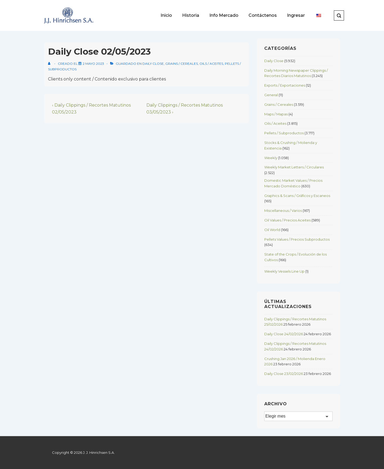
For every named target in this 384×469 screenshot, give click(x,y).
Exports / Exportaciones (284, 85)
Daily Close (153, 64)
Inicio (166, 15)
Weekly (270, 158)
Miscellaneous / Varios (283, 210)
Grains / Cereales (181, 64)
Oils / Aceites (211, 64)
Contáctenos (263, 15)
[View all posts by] (50, 64)
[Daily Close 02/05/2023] (93, 64)
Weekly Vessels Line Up (284, 271)
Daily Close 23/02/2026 (283, 373)
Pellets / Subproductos (284, 133)
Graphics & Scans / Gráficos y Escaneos (297, 195)
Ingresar (296, 15)
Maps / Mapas (276, 114)
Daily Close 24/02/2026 (283, 334)
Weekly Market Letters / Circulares (294, 167)
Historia (190, 15)
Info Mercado (223, 15)
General (271, 95)
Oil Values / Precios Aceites (287, 220)
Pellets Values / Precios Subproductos (297, 239)
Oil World (272, 230)
